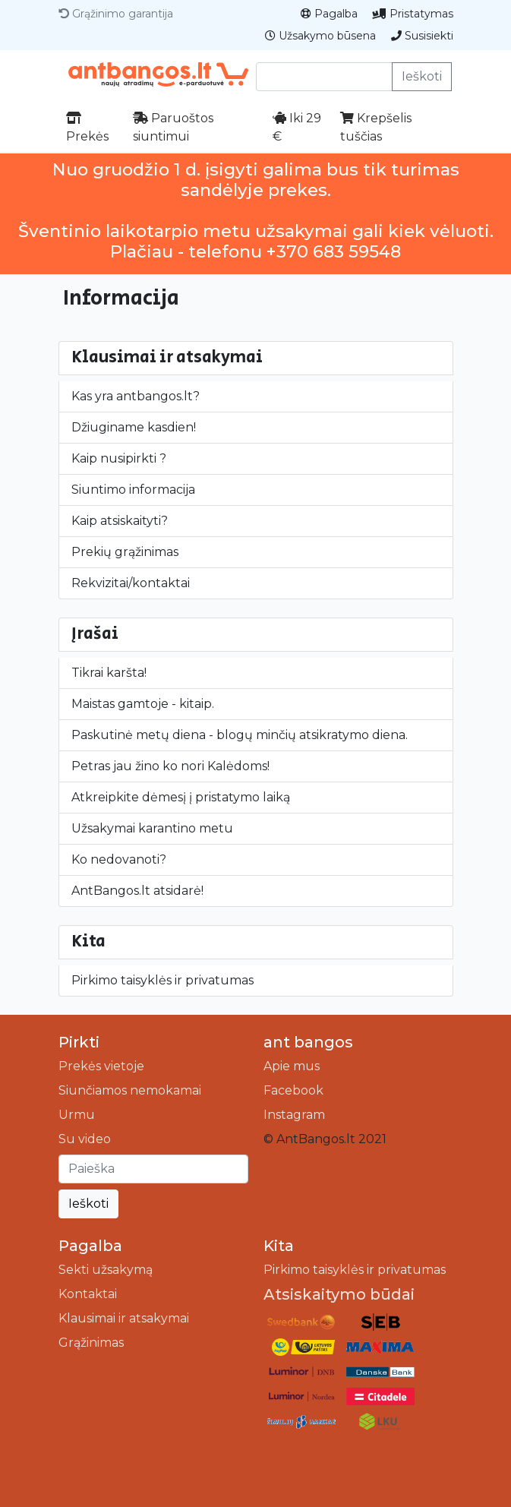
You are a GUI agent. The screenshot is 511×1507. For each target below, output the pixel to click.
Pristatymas (413, 14)
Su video (84, 1139)
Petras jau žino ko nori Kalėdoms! (170, 766)
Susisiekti (422, 36)
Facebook (293, 1090)
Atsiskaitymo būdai (339, 1294)
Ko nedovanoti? (118, 859)
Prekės (87, 128)
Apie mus (291, 1066)
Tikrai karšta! (109, 672)
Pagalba (329, 14)
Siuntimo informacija (133, 489)
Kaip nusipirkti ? (118, 458)
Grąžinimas (91, 1342)
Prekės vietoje (101, 1066)
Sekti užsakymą (105, 1269)
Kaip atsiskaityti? (119, 520)
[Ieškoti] (153, 1169)
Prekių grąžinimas (124, 552)
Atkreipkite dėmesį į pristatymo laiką (180, 797)
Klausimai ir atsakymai (123, 1318)
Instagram (294, 1114)
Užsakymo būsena (320, 36)
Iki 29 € (297, 127)
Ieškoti (422, 76)
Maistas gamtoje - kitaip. (142, 704)
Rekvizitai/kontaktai (130, 583)
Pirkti (78, 1042)
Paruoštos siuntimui (173, 127)
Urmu (76, 1114)
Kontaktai (87, 1294)
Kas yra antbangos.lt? (135, 396)
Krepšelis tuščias (376, 127)
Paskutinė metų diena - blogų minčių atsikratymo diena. (239, 735)
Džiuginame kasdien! (133, 427)
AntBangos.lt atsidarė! (137, 890)
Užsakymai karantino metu (152, 828)
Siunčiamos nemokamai (129, 1090)
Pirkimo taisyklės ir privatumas (162, 980)
